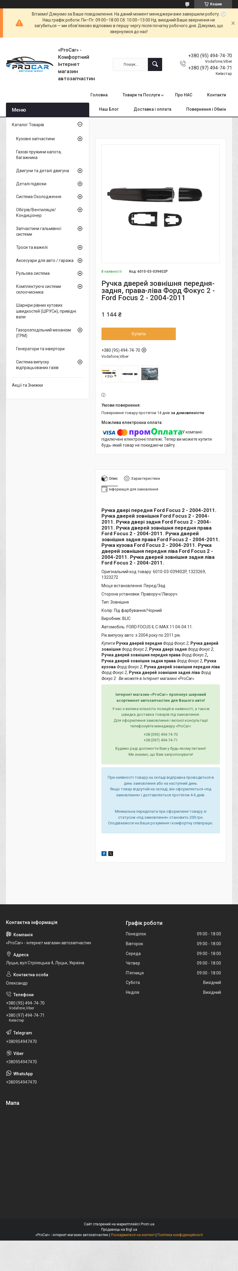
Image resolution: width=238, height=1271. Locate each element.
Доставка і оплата (152, 109)
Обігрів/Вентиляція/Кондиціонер (36, 212)
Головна (99, 94)
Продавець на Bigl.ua (119, 1229)
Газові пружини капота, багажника (39, 154)
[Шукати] (155, 64)
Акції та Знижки (27, 385)
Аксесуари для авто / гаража (44, 260)
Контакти (216, 94)
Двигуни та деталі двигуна (42, 170)
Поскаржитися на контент (133, 1235)
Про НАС (183, 94)
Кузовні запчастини (35, 138)
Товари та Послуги (141, 94)
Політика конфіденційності (180, 1235)
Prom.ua (147, 1224)
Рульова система (33, 273)
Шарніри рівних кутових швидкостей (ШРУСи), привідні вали (46, 311)
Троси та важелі (32, 247)
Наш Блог (109, 109)
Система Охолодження (38, 196)
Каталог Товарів (28, 124)
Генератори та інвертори (40, 348)
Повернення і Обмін (206, 109)
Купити (139, 333)
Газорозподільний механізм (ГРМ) (43, 333)
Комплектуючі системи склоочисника (38, 289)
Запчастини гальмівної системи (38, 231)
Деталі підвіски (31, 183)
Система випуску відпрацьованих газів (37, 365)
